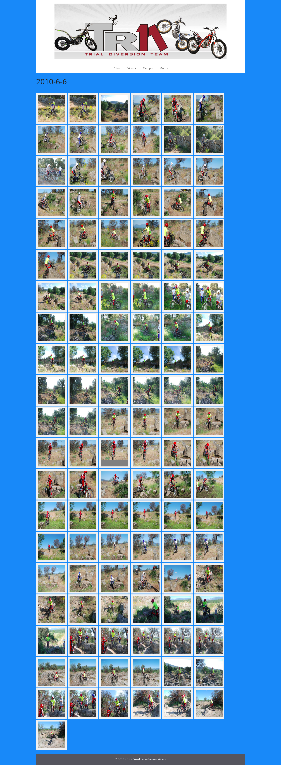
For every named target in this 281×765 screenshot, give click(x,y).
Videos (131, 68)
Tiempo (148, 68)
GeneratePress (156, 759)
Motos (164, 68)
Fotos (116, 68)
